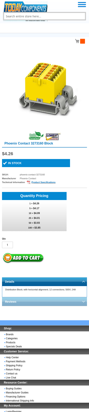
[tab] (44, 281)
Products (10, 342)
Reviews (10, 301)
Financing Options (15, 396)
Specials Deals (14, 346)
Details (9, 281)
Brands (10, 334)
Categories (12, 338)
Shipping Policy (14, 365)
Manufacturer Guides (17, 392)
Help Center (12, 357)
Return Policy (13, 369)
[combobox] (44, 16)
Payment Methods (15, 361)
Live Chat (11, 377)
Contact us (11, 373)
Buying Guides (14, 388)
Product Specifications (43, 182)
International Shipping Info (20, 400)
